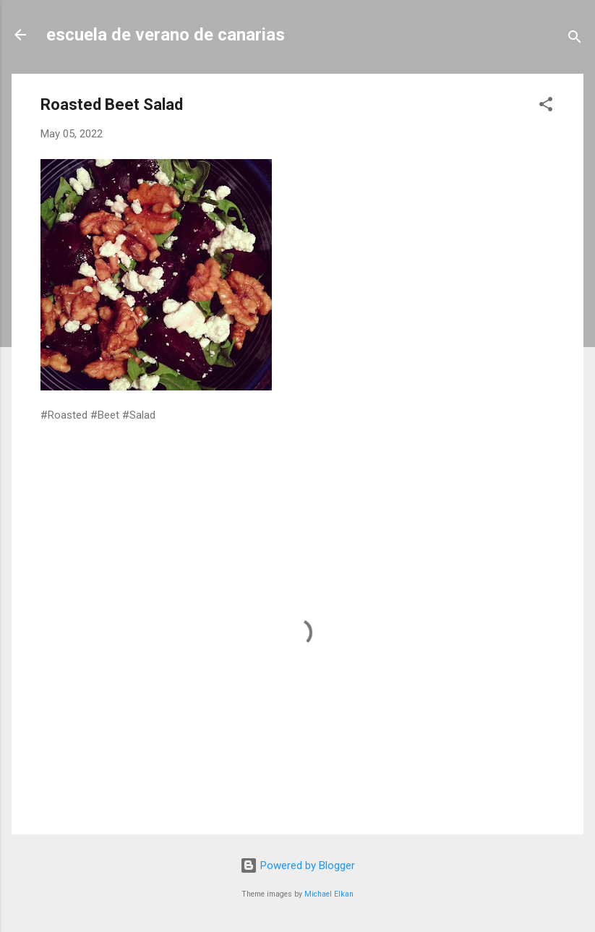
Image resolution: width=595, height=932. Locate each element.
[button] (546, 106)
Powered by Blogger (297, 865)
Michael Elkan (329, 894)
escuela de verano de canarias (165, 35)
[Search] (574, 39)
